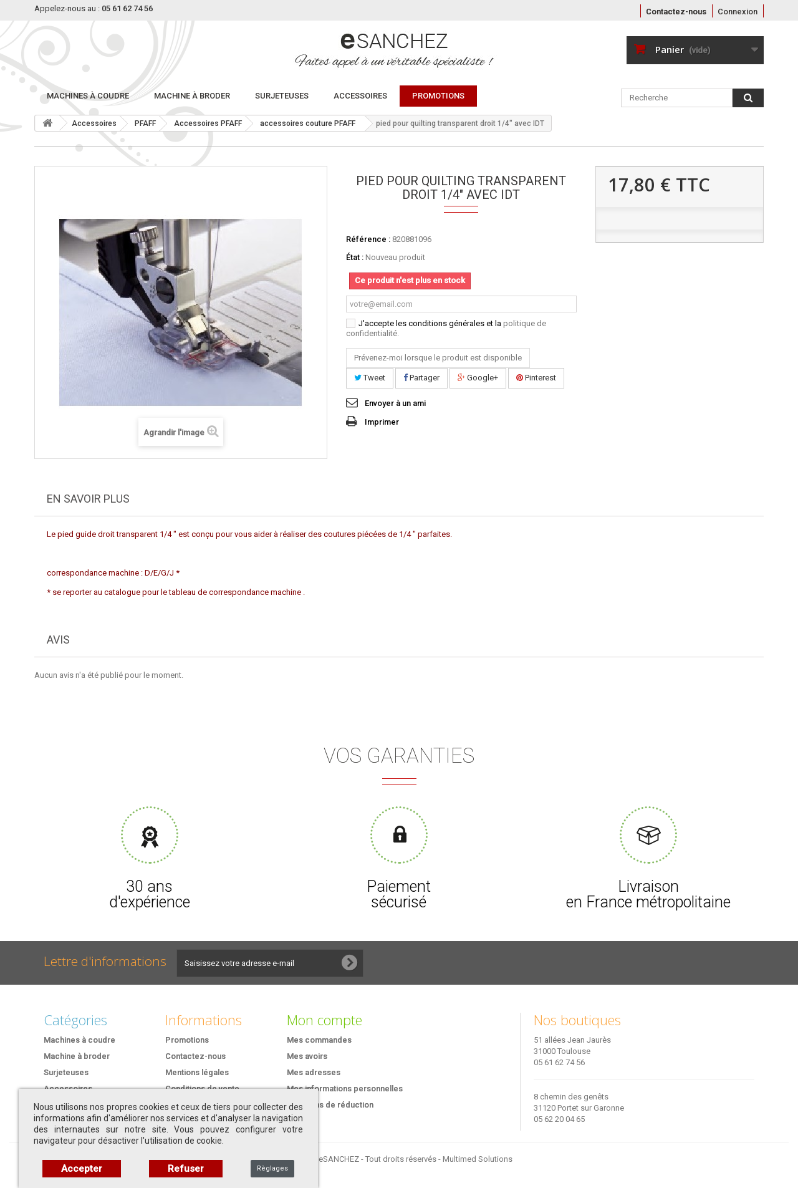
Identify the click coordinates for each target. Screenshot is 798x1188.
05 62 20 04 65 (559, 1119)
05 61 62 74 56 (559, 1062)
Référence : (368, 239)
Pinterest (536, 377)
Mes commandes (319, 1040)
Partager (421, 377)
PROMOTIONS (438, 95)
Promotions (187, 1040)
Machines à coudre (88, 95)
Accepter (81, 1168)
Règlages (272, 1168)
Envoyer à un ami (395, 403)
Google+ (478, 377)
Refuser (186, 1168)
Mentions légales (197, 1072)
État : (354, 257)
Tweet (369, 377)
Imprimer (382, 422)
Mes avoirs (307, 1056)
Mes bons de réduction (330, 1104)
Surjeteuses (282, 95)
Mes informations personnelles (345, 1088)
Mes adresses (313, 1072)
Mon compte (324, 1019)
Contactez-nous (676, 11)
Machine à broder (192, 95)
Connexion (737, 11)
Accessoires (360, 95)
